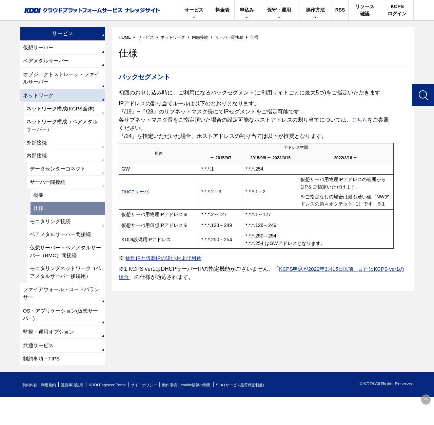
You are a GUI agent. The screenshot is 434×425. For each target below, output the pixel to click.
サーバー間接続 (49, 190)
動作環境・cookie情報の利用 (218, 412)
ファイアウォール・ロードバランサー (61, 317)
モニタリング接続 (51, 232)
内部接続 (37, 162)
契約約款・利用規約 (43, 412)
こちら (360, 120)
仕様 (38, 218)
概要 (38, 204)
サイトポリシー (167, 412)
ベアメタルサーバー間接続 (62, 246)
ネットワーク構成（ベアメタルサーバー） (64, 131)
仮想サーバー (39, 48)
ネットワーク (39, 99)
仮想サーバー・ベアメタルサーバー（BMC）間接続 (65, 264)
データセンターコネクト (60, 176)
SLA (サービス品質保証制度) (281, 412)
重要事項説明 (83, 412)
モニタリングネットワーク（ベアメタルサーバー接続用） (62, 290)
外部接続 (37, 149)
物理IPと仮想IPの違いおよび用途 (165, 258)
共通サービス (39, 372)
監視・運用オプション (50, 357)
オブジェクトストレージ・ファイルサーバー (61, 80)
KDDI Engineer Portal (124, 412)
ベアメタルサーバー (47, 62)
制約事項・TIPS (42, 386)
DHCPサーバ (135, 191)
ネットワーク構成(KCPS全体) (62, 113)
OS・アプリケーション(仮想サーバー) (60, 339)
